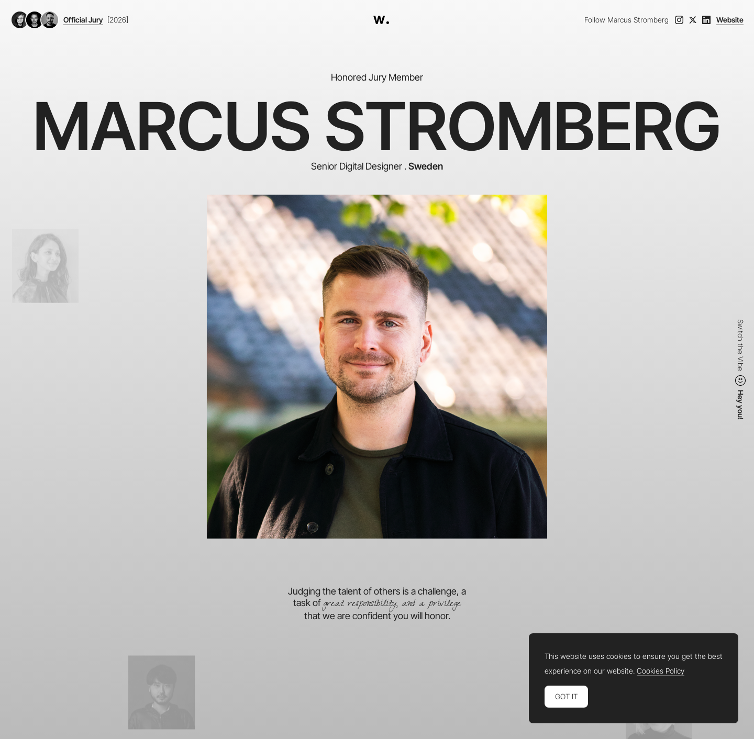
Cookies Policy (660, 671)
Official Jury (83, 20)
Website (730, 20)
